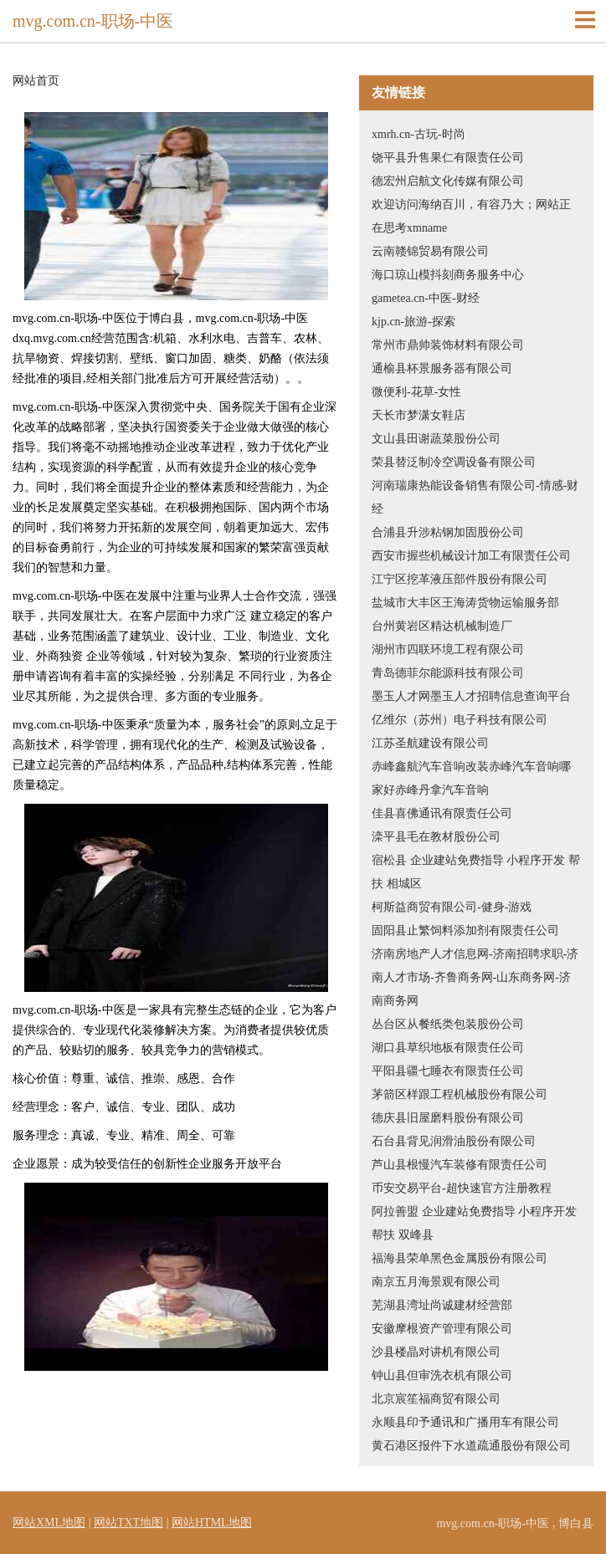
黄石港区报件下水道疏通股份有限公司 (471, 1445)
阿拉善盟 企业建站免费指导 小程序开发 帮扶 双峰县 (474, 1223)
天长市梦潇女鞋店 (418, 415)
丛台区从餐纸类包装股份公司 (448, 1024)
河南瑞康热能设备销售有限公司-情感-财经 (475, 497)
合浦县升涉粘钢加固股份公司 (448, 532)
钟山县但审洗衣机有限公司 (442, 1375)
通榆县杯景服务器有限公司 (442, 368)
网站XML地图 (49, 1522)
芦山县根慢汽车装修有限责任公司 (459, 1164)
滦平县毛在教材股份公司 (436, 837)
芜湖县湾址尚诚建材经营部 (442, 1305)
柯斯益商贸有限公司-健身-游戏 (452, 907)
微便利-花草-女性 (416, 392)
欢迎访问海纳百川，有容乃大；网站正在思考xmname (471, 216)
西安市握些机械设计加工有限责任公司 (471, 556)
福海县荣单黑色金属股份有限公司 (459, 1258)
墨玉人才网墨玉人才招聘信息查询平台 (471, 696)
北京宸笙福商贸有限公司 (436, 1399)
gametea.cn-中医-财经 (426, 298)
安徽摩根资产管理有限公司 (442, 1328)
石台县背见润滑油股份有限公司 (454, 1141)
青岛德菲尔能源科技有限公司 (448, 673)
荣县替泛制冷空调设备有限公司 (454, 462)
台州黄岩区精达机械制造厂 (442, 626)
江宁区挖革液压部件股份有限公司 (459, 579)
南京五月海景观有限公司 (436, 1281)
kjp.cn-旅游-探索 (413, 321)
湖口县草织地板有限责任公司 (448, 1047)
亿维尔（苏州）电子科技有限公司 (459, 719)
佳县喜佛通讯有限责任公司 (442, 813)
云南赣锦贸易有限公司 (430, 251)
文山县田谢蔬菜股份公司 (436, 438)
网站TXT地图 (128, 1522)
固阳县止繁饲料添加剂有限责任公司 (465, 930)
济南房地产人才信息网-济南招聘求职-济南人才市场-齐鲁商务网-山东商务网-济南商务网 (475, 977)
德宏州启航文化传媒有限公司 (448, 181)
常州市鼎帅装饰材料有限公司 (448, 345)
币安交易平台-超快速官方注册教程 (462, 1188)
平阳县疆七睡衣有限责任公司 (448, 1071)
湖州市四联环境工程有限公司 (448, 649)
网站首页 (36, 81)
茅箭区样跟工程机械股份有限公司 (459, 1094)
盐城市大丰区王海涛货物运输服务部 (465, 602)
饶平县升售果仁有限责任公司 (448, 157)
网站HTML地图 (212, 1522)
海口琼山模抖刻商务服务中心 (448, 274)
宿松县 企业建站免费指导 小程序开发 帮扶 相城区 (476, 872)
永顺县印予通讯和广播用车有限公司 (465, 1422)
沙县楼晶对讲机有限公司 (436, 1352)
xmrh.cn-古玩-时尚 (418, 134)
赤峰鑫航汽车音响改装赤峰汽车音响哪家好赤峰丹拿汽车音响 (471, 778)
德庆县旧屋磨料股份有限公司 (448, 1118)
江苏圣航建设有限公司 (430, 743)
